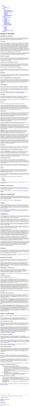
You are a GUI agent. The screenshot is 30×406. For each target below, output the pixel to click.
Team (5, 9)
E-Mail (1, 404)
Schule (3, 8)
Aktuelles (3, 6)
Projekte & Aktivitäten (7, 17)
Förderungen (6, 12)
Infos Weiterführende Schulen (8, 15)
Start (3, 5)
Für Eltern (5, 18)
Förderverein (4, 31)
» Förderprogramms (7, 211)
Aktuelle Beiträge (6, 7)
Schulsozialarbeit (4, 20)
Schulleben (3, 16)
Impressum (1, 388)
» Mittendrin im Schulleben (20, 92)
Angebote (5, 28)
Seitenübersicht (2, 390)
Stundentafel (6, 13)
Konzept (5, 27)
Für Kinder (5, 19)
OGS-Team (5, 26)
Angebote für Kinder (7, 22)
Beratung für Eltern (7, 23)
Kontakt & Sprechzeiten (7, 10)
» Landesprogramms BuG (17, 200)
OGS (3, 25)
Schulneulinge (6, 14)
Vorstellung (5, 21)
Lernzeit (5, 29)
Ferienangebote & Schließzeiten (8, 30)
